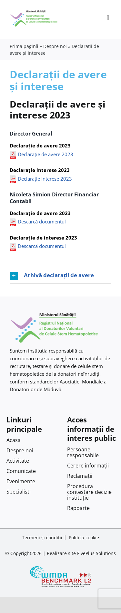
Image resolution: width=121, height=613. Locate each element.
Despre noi (55, 46)
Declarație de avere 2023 (45, 154)
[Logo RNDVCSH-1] (34, 11)
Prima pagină (24, 46)
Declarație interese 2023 (45, 178)
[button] (60, 276)
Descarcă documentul (42, 221)
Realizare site (61, 553)
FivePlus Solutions (96, 553)
